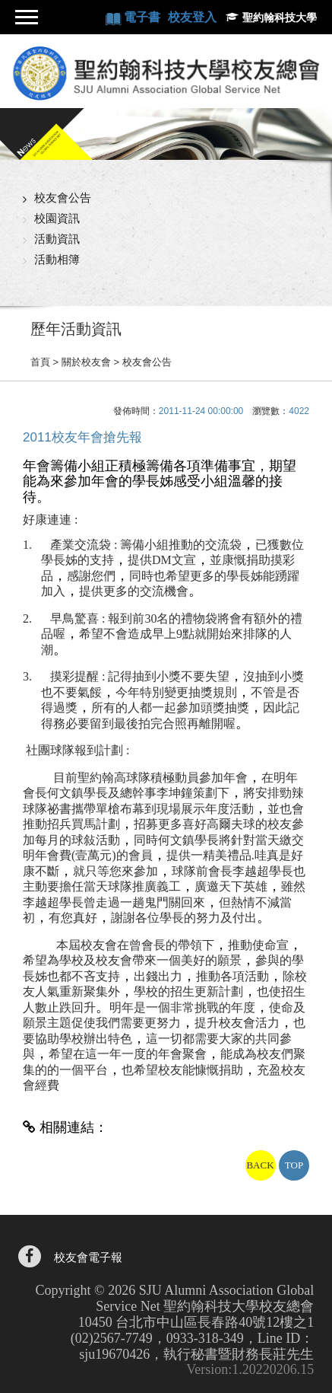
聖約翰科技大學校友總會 (165, 73)
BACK (260, 1165)
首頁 (40, 362)
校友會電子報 (88, 1258)
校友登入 (192, 17)
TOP (294, 1165)
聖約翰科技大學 (279, 17)
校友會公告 (62, 197)
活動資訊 (57, 238)
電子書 (143, 17)
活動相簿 (57, 259)
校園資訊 (57, 218)
